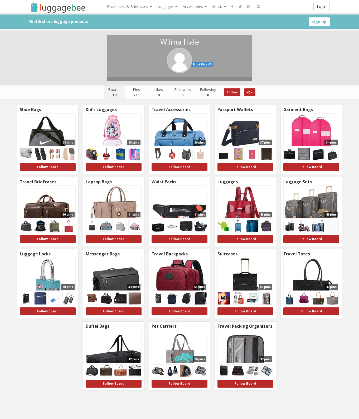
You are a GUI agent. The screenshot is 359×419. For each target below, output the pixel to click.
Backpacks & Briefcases (129, 6)
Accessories (195, 6)
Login (321, 6)
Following (208, 92)
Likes (158, 92)
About (219, 6)
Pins (136, 92)
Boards (114, 92)
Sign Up (319, 21)
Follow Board (48, 167)
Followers (182, 92)
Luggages (167, 6)
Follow (232, 92)
